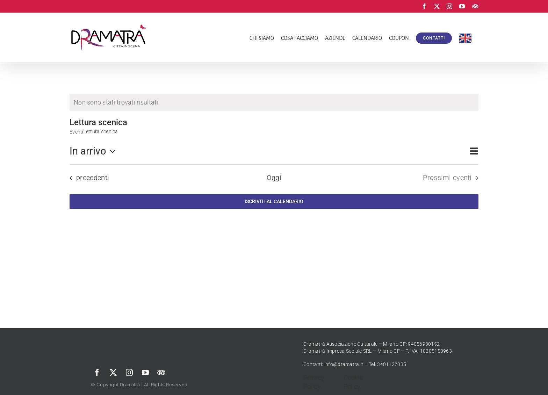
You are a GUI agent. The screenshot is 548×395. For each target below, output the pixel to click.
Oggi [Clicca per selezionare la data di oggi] (274, 178)
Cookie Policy (353, 382)
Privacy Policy (313, 382)
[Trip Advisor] (161, 372)
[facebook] (97, 372)
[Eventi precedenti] (87, 178)
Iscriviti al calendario (274, 201)
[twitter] (113, 372)
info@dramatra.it (343, 364)
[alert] (274, 102)
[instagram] (129, 372)
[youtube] (145, 372)
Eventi (77, 132)
